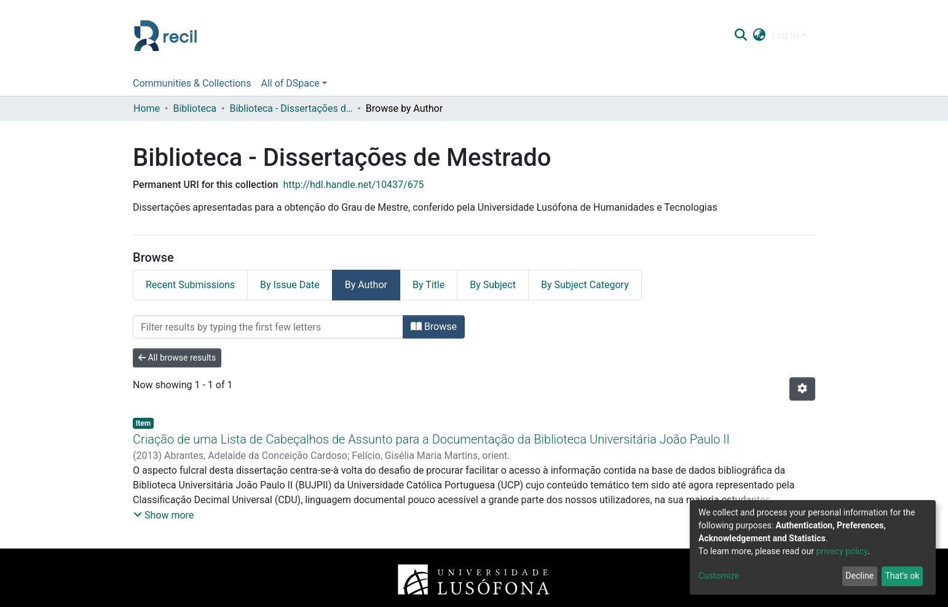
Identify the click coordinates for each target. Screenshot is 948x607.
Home (146, 108)
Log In (785, 35)
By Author (366, 285)
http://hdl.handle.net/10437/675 (353, 184)
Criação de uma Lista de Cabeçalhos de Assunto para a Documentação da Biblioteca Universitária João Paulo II (431, 439)
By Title (428, 285)
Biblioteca (194, 108)
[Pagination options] (802, 389)
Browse (434, 326)
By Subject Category (585, 285)
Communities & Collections (192, 83)
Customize (718, 576)
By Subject (493, 285)
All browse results (177, 357)
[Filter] (268, 327)
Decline (859, 576)
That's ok (902, 576)
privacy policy (841, 551)
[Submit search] (740, 35)
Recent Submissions (190, 285)
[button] (759, 35)
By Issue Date (290, 285)
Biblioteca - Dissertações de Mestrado (290, 108)
